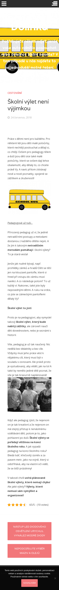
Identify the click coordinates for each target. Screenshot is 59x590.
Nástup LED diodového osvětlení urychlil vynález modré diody (29, 531)
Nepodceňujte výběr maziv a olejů (29, 551)
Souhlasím (29, 583)
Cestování (15, 93)
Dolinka (29, 26)
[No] (55, 578)
